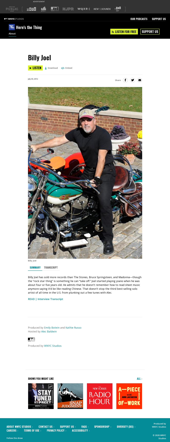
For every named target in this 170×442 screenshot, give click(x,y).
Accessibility (81, 430)
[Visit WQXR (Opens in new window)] (84, 9)
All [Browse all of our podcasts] (139, 378)
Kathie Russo (73, 327)
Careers (12, 430)
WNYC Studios (53, 345)
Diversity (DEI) (126, 426)
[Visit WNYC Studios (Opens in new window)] (55, 9)
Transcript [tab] (51, 267)
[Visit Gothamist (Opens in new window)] (43, 9)
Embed (66, 68)
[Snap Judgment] (70, 396)
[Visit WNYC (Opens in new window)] (31, 9)
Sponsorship (102, 426)
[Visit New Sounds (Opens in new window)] (102, 9)
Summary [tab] (35, 267)
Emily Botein (52, 327)
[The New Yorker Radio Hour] (100, 396)
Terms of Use (32, 430)
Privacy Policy (56, 430)
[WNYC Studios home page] (17, 19)
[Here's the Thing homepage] (12, 27)
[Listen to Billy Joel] (35, 67)
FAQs (84, 426)
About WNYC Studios (20, 426)
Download (51, 68)
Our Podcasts (138, 19)
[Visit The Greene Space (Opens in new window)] (117, 9)
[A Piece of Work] (129, 396)
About (12, 34)
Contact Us (46, 426)
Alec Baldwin (49, 331)
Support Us (159, 19)
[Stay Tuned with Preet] (41, 396)
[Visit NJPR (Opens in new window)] (68, 9)
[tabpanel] (85, 291)
